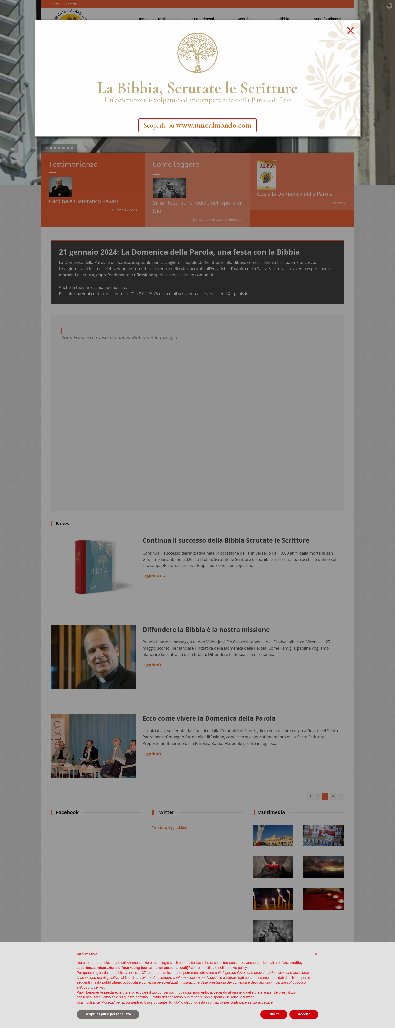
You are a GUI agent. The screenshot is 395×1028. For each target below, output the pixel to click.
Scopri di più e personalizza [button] (108, 1014)
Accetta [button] (304, 1014)
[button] (316, 954)
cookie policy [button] (237, 968)
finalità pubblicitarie (106, 982)
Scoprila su (197, 125)
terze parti (154, 972)
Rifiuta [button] (274, 1014)
